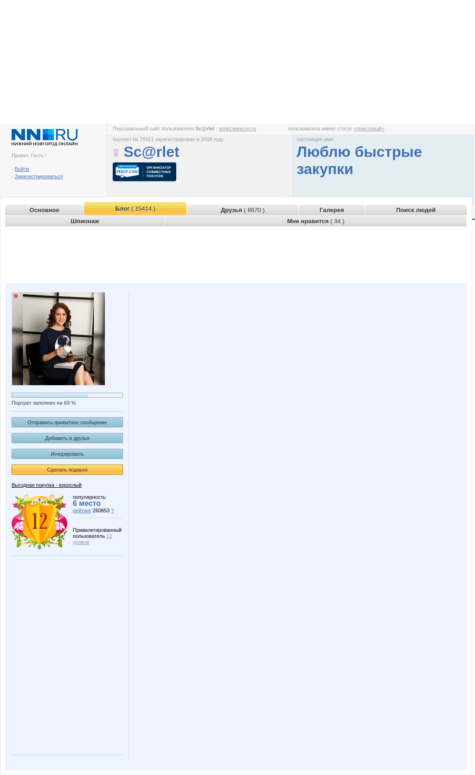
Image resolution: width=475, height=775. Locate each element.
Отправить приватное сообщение (67, 422)
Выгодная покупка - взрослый (47, 485)
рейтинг (82, 510)
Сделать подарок (67, 469)
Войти (22, 169)
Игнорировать (67, 454)
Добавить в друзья (67, 438)
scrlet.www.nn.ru (237, 128)
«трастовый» (369, 128)
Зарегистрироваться (39, 176)
